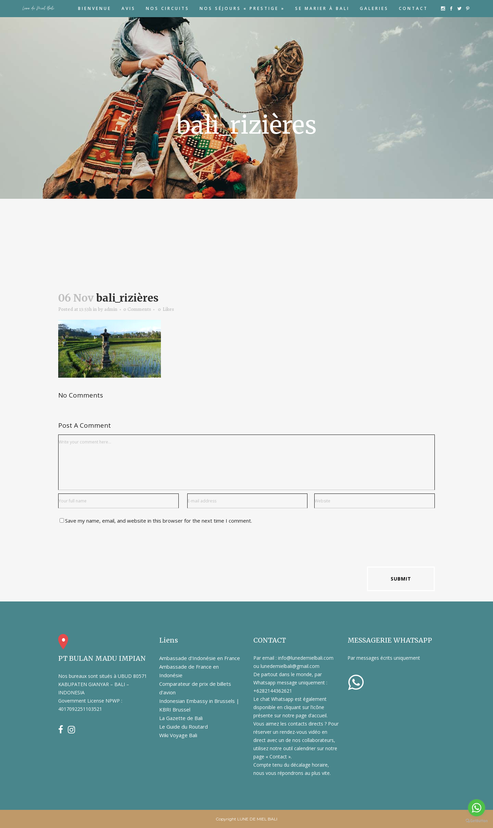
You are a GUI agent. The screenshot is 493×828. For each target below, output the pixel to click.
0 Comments (137, 309)
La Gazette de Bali (181, 718)
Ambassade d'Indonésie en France (199, 658)
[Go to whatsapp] (476, 807)
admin (110, 309)
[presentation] (110, 546)
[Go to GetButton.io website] (477, 821)
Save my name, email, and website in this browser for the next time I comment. (158, 520)
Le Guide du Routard (183, 726)
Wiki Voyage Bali (178, 735)
